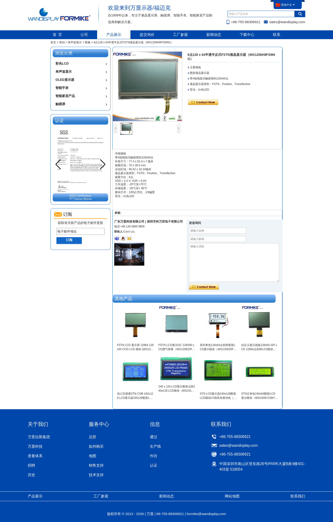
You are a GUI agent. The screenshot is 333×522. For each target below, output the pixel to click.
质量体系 (35, 456)
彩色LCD (62, 63)
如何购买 (96, 446)
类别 (62, 42)
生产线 (155, 446)
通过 (153, 437)
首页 (53, 42)
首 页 (57, 35)
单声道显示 (75, 42)
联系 (276, 35)
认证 (153, 465)
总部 (92, 437)
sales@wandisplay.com (287, 22)
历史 (31, 475)
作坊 (153, 456)
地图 (92, 456)
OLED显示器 (65, 80)
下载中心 (247, 35)
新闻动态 (213, 35)
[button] (103, 164)
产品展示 (113, 35)
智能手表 (62, 88)
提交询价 (147, 35)
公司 (84, 35)
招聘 (31, 465)
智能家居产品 (65, 96)
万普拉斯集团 (39, 437)
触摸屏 (60, 104)
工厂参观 (180, 35)
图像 (87, 42)
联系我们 (297, 496)
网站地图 (232, 496)
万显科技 (35, 446)
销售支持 (96, 465)
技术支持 (96, 475)
